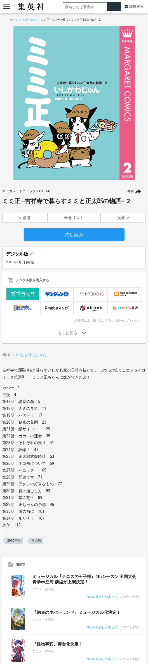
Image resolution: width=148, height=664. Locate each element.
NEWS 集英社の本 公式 (102, 597)
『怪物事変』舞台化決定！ (57, 644)
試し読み (74, 234)
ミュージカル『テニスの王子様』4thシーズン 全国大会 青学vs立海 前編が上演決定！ (84, 579)
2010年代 (13, 540)
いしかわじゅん (31, 354)
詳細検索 (136, 6)
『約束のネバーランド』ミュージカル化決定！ (76, 612)
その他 (36, 540)
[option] (74, 102)
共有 (130, 191)
